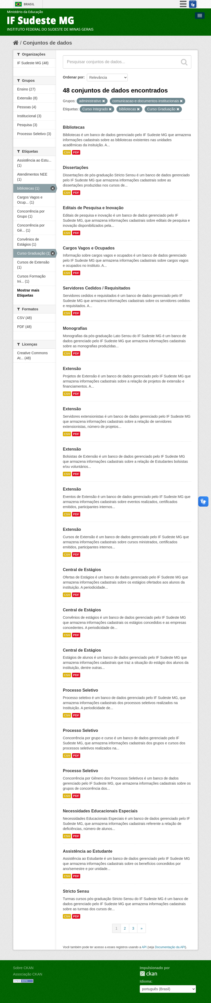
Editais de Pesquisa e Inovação (93, 208)
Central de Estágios (82, 570)
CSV (67, 152)
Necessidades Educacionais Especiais (100, 811)
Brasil (29, 4)
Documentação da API (170, 947)
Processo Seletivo (80, 690)
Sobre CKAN (23, 968)
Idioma (145, 981)
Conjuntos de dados (47, 43)
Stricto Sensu (76, 891)
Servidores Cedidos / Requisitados (96, 288)
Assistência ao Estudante (87, 851)
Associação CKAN (27, 974)
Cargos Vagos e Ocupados (89, 248)
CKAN (148, 973)
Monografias (75, 328)
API (144, 947)
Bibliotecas (74, 127)
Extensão (72, 368)
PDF (76, 152)
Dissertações (75, 167)
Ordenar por (73, 77)
